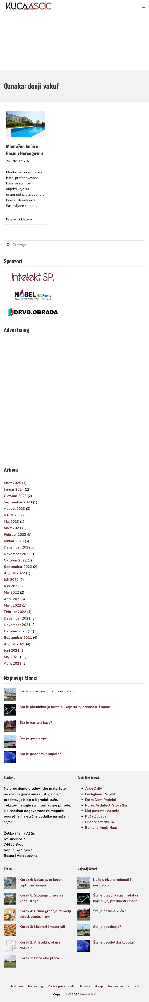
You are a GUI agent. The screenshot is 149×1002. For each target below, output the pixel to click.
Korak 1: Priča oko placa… (41, 958)
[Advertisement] (74, 41)
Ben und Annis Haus (101, 827)
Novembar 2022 (17, 554)
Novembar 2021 (17, 624)
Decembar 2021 (17, 618)
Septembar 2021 (18, 637)
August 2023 (14, 508)
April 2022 (12, 599)
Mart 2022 (12, 605)
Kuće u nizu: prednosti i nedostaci (47, 691)
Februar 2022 (15, 611)
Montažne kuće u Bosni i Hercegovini (24, 150)
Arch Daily (93, 788)
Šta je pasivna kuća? (36, 722)
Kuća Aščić (88, 994)
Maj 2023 (11, 521)
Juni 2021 (11, 650)
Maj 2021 (11, 657)
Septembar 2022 (18, 566)
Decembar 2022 (17, 547)
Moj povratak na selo (102, 810)
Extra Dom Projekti (100, 799)
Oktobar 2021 (15, 631)
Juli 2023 (11, 515)
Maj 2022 (11, 592)
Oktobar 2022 (15, 560)
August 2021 (14, 644)
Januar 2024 (14, 489)
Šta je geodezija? (34, 738)
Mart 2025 (12, 483)
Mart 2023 (12, 528)
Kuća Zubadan (96, 816)
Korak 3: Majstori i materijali (42, 926)
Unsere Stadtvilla (99, 822)
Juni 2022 (11, 586)
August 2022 (14, 573)
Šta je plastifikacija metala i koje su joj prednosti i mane (65, 707)
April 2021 (12, 663)
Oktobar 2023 (15, 496)
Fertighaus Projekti (100, 794)
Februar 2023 (15, 534)
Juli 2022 (11, 579)
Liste (25, 219)
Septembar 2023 (18, 502)
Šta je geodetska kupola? (40, 754)
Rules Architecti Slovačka (106, 805)
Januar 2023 (14, 541)
